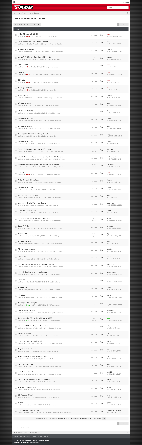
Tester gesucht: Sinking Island (28, 303)
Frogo (28, 305)
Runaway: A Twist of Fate (27, 211)
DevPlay (21, 72)
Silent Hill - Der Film (25, 364)
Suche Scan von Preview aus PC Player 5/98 (34, 218)
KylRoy (28, 289)
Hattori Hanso (30, 274)
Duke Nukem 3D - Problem (28, 372)
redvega (28, 59)
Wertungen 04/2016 (25, 126)
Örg (27, 236)
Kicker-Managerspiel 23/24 (28, 34)
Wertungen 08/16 (24, 103)
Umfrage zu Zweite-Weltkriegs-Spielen (32, 203)
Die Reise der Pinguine (26, 395)
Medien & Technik (55, 44)
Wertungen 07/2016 (25, 111)
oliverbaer (29, 151)
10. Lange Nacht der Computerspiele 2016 (33, 134)
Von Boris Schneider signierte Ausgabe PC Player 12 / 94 (38, 165)
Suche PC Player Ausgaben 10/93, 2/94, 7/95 (34, 149)
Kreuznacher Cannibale (33, 412)
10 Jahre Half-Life (24, 241)
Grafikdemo (22, 280)
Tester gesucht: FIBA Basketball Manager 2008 (35, 318)
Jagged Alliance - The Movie (28, 349)
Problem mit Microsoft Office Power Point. (33, 326)
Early (27, 397)
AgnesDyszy (30, 205)
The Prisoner (22, 287)
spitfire (28, 405)
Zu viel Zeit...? (23, 95)
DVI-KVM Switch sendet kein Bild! (30, 341)
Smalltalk (55, 205)
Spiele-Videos (23, 65)
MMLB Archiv (23, 234)
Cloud (28, 36)
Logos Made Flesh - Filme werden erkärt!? (33, 42)
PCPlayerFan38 (31, 159)
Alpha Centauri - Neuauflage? (28, 180)
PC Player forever (54, 305)
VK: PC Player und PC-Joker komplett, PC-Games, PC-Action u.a (41, 157)
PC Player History (55, 59)
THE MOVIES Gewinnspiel (27, 387)
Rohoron (29, 328)
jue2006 (29, 374)
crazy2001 (29, 251)
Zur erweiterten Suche (22, 428)
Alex (27, 282)
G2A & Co (21, 80)
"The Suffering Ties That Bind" (29, 410)
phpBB (23, 440)
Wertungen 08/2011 (25, 187)
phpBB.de (35, 442)
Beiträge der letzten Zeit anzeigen (52, 418)
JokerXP (28, 343)
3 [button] (123, 24)
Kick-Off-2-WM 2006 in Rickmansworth (32, 356)
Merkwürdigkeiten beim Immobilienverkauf (33, 272)
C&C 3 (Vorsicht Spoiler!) (27, 310)
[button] (127, 24)
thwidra (28, 259)
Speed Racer (22, 257)
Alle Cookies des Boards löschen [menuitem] (24, 436)
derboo (28, 220)
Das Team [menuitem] (40, 436)
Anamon (29, 297)
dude (28, 136)
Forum (19, 2)
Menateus (21, 295)
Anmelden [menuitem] (126, 2)
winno (28, 389)
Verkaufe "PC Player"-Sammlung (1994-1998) (34, 57)
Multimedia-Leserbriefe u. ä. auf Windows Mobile (36, 264)
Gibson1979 (30, 167)
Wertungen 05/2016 (25, 118)
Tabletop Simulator (25, 88)
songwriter (29, 228)
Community (53, 36)
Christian (29, 44)
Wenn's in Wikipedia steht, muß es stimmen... (34, 380)
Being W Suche (23, 226)
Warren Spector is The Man (28, 195)
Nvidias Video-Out (24, 333)
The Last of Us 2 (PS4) (26, 49)
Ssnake (28, 382)
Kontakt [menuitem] (46, 436)
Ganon (28, 105)
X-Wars (21, 403)
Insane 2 (21, 172)
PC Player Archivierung (26, 249)
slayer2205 (29, 266)
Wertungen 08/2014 (25, 141)
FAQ (23, 2)
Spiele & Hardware (57, 51)
